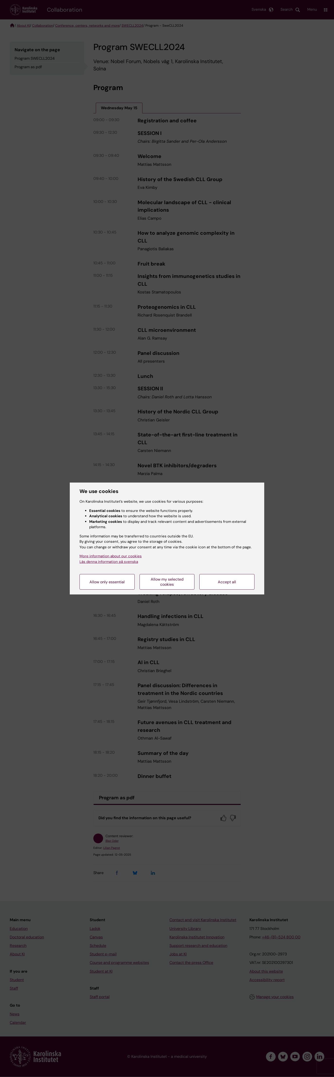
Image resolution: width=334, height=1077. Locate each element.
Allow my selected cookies (167, 582)
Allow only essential (107, 581)
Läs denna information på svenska (108, 561)
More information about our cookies (110, 556)
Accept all (227, 581)
